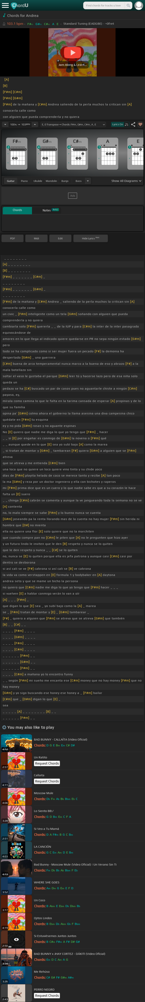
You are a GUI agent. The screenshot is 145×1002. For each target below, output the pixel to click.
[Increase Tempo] (35, 124)
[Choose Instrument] (88, 181)
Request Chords (47, 763)
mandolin (51, 180)
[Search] (128, 5)
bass (79, 180)
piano (24, 180)
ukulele (38, 180)
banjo (64, 180)
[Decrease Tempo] (5, 124)
